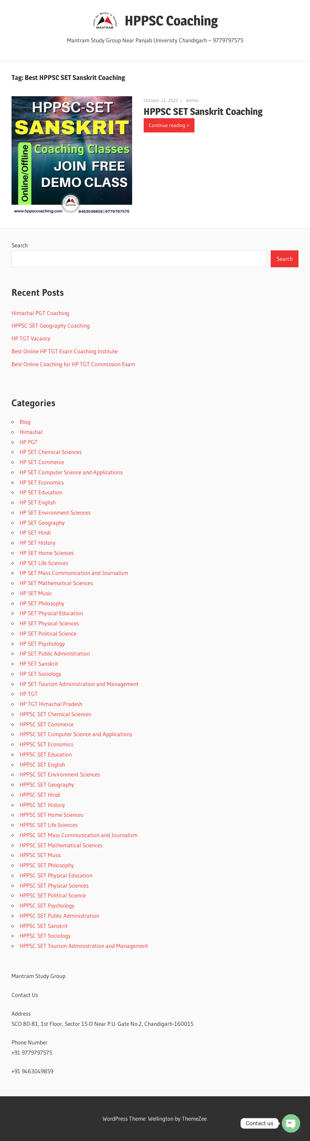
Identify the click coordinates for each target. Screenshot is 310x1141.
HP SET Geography (42, 522)
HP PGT (29, 441)
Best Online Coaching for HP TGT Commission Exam (73, 364)
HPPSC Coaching (171, 20)
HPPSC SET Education (46, 754)
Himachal (31, 431)
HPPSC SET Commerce (47, 724)
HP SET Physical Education (51, 613)
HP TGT (29, 693)
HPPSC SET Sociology (45, 935)
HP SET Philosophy (42, 603)
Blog (25, 421)
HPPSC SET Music (40, 854)
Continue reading (167, 125)
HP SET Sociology (40, 673)
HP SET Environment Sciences (55, 512)
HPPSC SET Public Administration (59, 915)
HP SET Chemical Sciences (51, 451)
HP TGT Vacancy (31, 338)
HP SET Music (36, 593)
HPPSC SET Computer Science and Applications (76, 734)
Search (20, 245)
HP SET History (38, 542)
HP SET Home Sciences (47, 552)
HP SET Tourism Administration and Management (79, 683)
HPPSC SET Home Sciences (51, 814)
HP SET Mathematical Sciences (56, 582)
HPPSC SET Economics (46, 744)
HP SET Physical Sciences (49, 623)
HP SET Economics (42, 482)
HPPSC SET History (42, 804)
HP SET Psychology (42, 643)
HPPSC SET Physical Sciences (54, 885)
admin (192, 100)
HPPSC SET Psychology (47, 905)
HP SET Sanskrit (39, 663)
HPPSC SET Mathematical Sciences (61, 845)
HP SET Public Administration (55, 653)
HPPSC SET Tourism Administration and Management (84, 945)
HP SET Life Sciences (44, 562)
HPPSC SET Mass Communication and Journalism (79, 834)
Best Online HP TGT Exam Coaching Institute (65, 351)
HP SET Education (41, 492)
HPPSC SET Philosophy (47, 865)
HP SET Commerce (42, 461)
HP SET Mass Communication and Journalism (74, 572)
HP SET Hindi (35, 532)
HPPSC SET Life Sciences (49, 824)
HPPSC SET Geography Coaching (51, 325)
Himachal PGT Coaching (40, 312)
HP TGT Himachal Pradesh (51, 703)
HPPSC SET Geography (47, 784)
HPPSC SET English (42, 764)
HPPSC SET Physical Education (56, 875)
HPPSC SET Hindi (40, 794)
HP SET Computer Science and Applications (71, 472)
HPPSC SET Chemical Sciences (55, 714)
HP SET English (38, 502)
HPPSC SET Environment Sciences (60, 774)
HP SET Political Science (48, 633)
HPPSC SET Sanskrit (44, 925)
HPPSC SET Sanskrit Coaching (203, 111)
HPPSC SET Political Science (53, 895)
